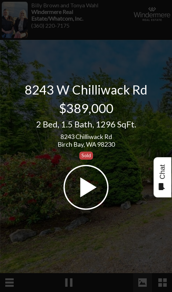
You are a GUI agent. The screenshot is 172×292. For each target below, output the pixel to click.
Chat (162, 177)
